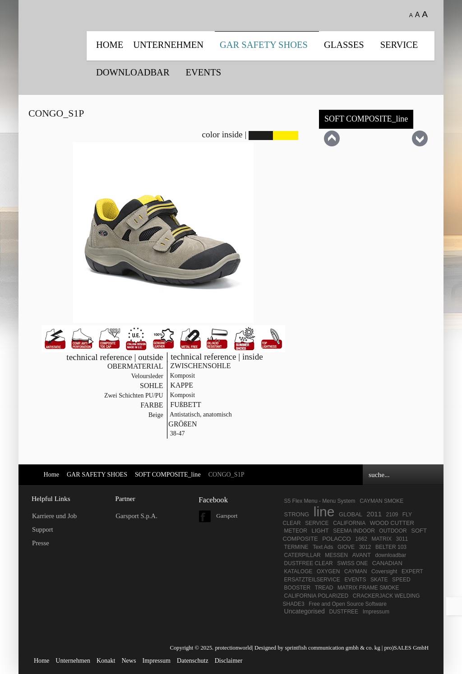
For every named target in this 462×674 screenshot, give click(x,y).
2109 (392, 514)
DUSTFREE (343, 611)
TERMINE (296, 547)
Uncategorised (304, 611)
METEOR (295, 531)
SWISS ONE (352, 563)
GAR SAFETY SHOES (264, 45)
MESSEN (336, 555)
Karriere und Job (54, 516)
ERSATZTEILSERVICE (312, 579)
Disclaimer (229, 660)
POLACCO (336, 538)
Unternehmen (72, 660)
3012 (365, 547)
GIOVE (346, 547)
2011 (374, 514)
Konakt (106, 660)
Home (109, 45)
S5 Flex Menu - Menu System (320, 501)
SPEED (401, 579)
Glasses (344, 45)
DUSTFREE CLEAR (308, 563)
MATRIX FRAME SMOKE (368, 588)
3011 (402, 539)
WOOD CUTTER (392, 523)
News (128, 660)
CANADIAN (387, 563)
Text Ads (323, 547)
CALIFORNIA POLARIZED (316, 596)
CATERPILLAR (302, 555)
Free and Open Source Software (348, 604)
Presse (40, 543)
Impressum (376, 611)
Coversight (384, 571)
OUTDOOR (393, 531)
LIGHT (319, 530)
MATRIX (382, 539)
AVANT (361, 555)
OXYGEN (328, 571)
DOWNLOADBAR (133, 72)
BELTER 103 (391, 547)
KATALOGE (298, 571)
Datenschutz (192, 660)
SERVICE (399, 45)
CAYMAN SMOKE (381, 501)
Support (42, 529)
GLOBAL (350, 514)
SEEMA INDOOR (354, 531)
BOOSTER (297, 588)
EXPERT (412, 571)
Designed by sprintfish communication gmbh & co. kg (317, 648)
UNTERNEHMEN (168, 45)
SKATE (379, 579)
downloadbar (391, 555)
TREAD (324, 588)
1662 (361, 539)
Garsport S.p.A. (136, 516)
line (324, 511)
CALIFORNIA (349, 523)
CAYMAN (355, 571)
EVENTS (203, 72)
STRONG (297, 514)
